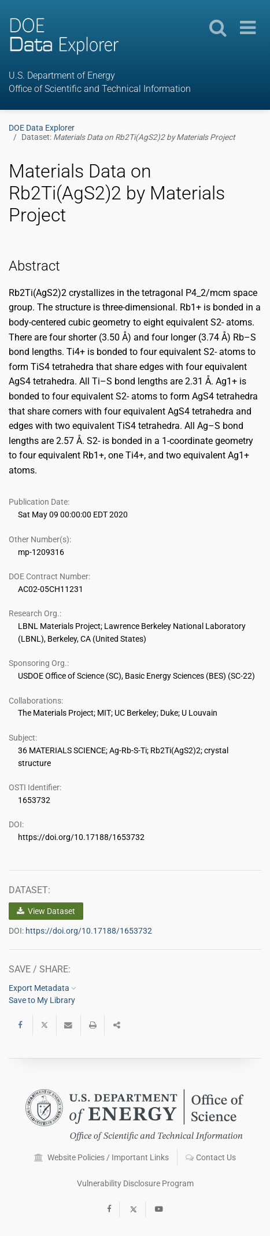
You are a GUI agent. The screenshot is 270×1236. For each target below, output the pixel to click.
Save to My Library (42, 1000)
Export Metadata (42, 988)
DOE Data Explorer (42, 127)
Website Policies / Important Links (101, 1157)
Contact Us (211, 1157)
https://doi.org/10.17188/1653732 (88, 930)
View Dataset (46, 911)
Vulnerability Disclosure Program (135, 1183)
